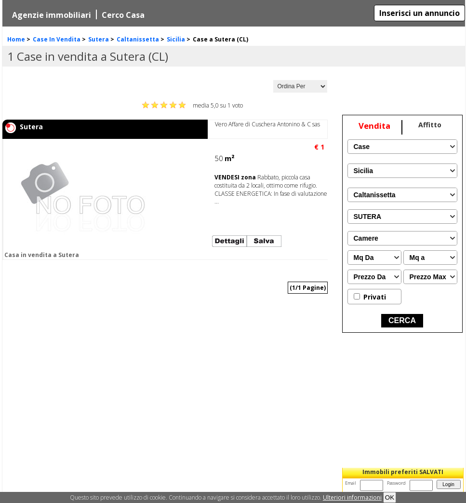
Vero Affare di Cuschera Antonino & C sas (267, 124)
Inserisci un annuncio (419, 13)
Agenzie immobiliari (51, 15)
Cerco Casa (123, 15)
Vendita (374, 125)
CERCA (402, 320)
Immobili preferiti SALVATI (402, 472)
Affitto (429, 124)
